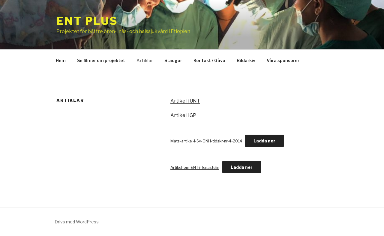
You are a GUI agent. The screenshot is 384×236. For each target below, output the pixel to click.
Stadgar (173, 60)
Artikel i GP (183, 115)
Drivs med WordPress (77, 221)
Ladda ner (264, 140)
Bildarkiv (246, 60)
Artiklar (144, 60)
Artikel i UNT (185, 101)
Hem (61, 60)
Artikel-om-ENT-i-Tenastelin (194, 167)
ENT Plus (87, 21)
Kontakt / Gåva (209, 60)
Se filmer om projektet (101, 60)
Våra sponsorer (283, 60)
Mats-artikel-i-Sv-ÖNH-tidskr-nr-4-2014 (206, 141)
